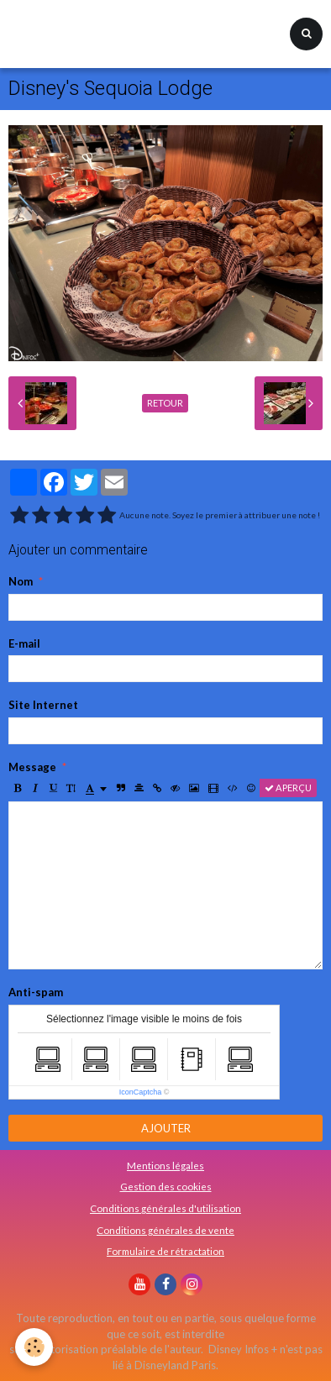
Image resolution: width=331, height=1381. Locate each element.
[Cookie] (34, 1347)
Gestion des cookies (166, 1186)
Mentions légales (165, 1165)
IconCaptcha (140, 1092)
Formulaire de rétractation (165, 1251)
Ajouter (166, 1128)
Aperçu (288, 787)
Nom (20, 581)
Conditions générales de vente (165, 1230)
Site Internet (43, 705)
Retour (165, 402)
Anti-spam (35, 992)
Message (32, 767)
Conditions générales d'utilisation (165, 1208)
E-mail (24, 643)
